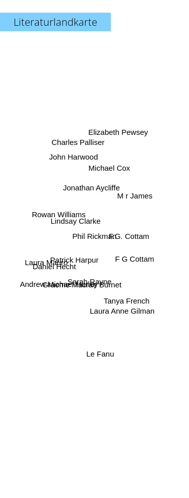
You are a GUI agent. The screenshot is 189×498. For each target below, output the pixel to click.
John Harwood (74, 160)
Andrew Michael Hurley (60, 282)
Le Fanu (101, 353)
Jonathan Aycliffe (92, 187)
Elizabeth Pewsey (117, 137)
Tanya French (125, 297)
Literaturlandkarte (55, 22)
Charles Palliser (77, 144)
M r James (135, 195)
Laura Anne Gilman (121, 308)
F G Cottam (133, 258)
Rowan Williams (60, 217)
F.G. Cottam (127, 236)
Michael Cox (110, 170)
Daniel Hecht (56, 264)
